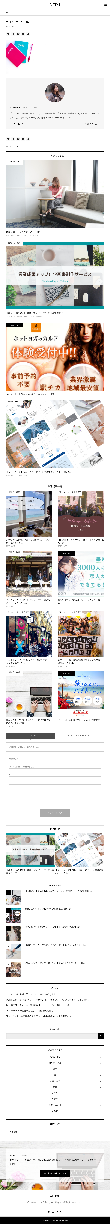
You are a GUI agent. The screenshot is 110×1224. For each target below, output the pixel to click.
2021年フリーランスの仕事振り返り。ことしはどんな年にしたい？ (38, 1005)
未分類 (55, 1111)
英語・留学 (55, 1081)
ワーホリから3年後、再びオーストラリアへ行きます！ (32, 994)
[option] (30, 854)
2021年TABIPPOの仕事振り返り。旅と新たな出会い (31, 1010)
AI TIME (55, 4)
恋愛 (55, 1069)
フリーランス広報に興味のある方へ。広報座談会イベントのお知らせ (38, 1016)
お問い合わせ (55, 1105)
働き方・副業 (55, 1063)
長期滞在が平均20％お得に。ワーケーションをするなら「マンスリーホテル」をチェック (48, 1000)
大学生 (55, 1093)
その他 (55, 1099)
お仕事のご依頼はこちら (54, 1173)
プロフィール (91, 124)
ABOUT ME (55, 1057)
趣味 (55, 1087)
